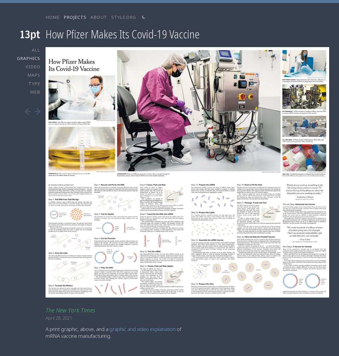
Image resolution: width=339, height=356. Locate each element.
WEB (35, 92)
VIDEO (33, 66)
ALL (36, 50)
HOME (53, 17)
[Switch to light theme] (143, 17)
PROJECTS (75, 17)
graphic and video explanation (143, 329)
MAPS (33, 75)
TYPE (34, 83)
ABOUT (98, 17)
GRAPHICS (28, 58)
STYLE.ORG (123, 17)
